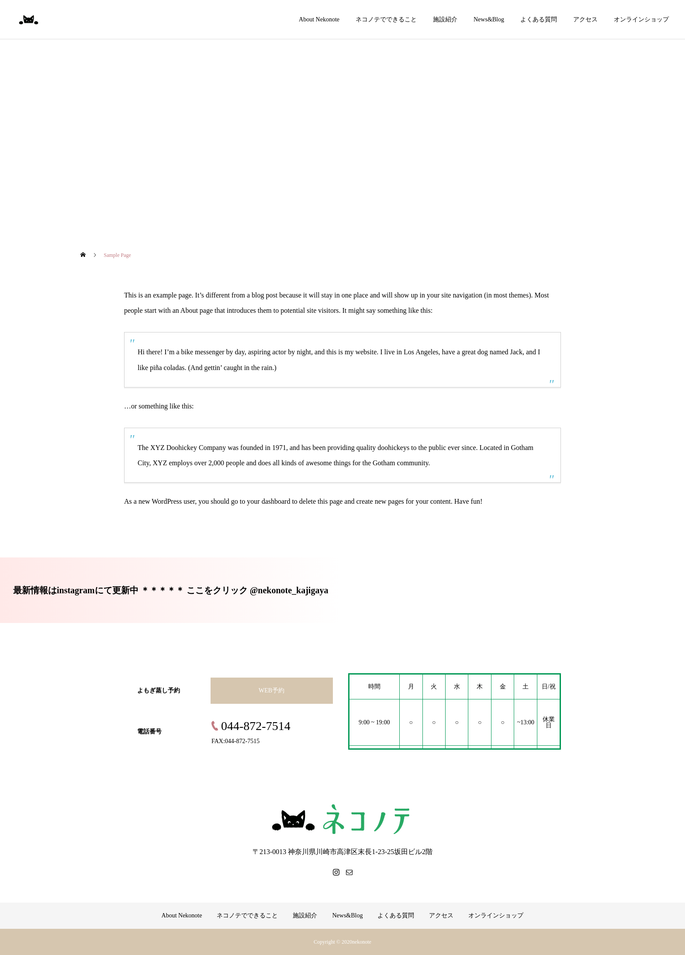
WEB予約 (271, 690)
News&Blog (489, 19)
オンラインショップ (641, 19)
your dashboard (268, 501)
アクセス (585, 19)
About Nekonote (319, 19)
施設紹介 (445, 19)
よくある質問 (538, 19)
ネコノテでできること (386, 19)
